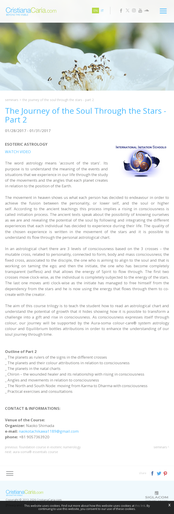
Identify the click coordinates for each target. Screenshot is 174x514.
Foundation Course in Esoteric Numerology (50, 447)
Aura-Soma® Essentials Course (35, 452)
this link (140, 506)
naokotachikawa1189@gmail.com (49, 431)
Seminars (11, 100)
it (102, 10)
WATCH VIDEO (18, 151)
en (95, 10)
